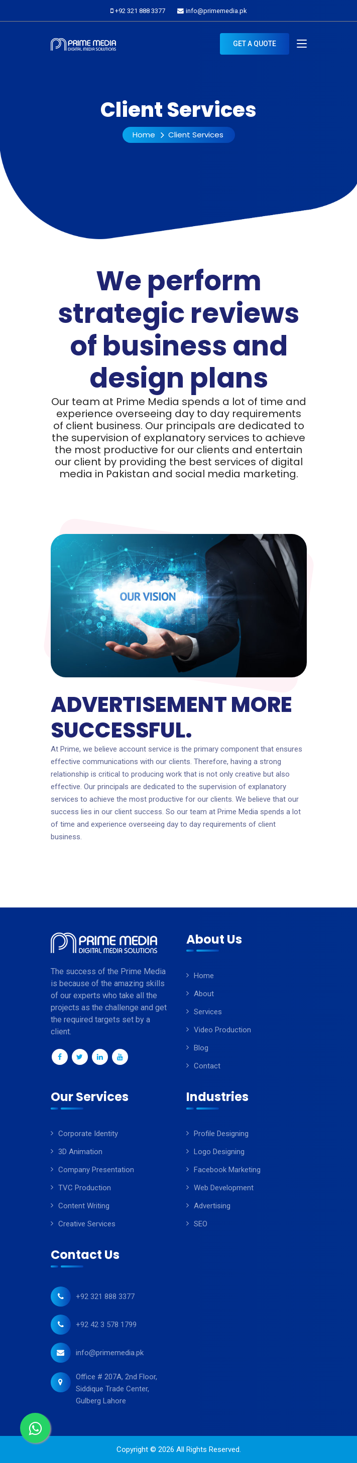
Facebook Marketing (227, 1169)
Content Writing (83, 1205)
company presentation (96, 1169)
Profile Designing (221, 1133)
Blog (201, 1047)
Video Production (222, 1029)
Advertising (212, 1205)
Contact (207, 1065)
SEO (200, 1223)
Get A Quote (254, 44)
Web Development (224, 1187)
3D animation (80, 1151)
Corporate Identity (88, 1133)
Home (144, 134)
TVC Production (84, 1187)
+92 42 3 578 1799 (106, 1324)
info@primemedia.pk (216, 11)
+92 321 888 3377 (140, 11)
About (204, 993)
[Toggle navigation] (302, 44)
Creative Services (86, 1223)
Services (208, 1011)
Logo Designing (219, 1151)
